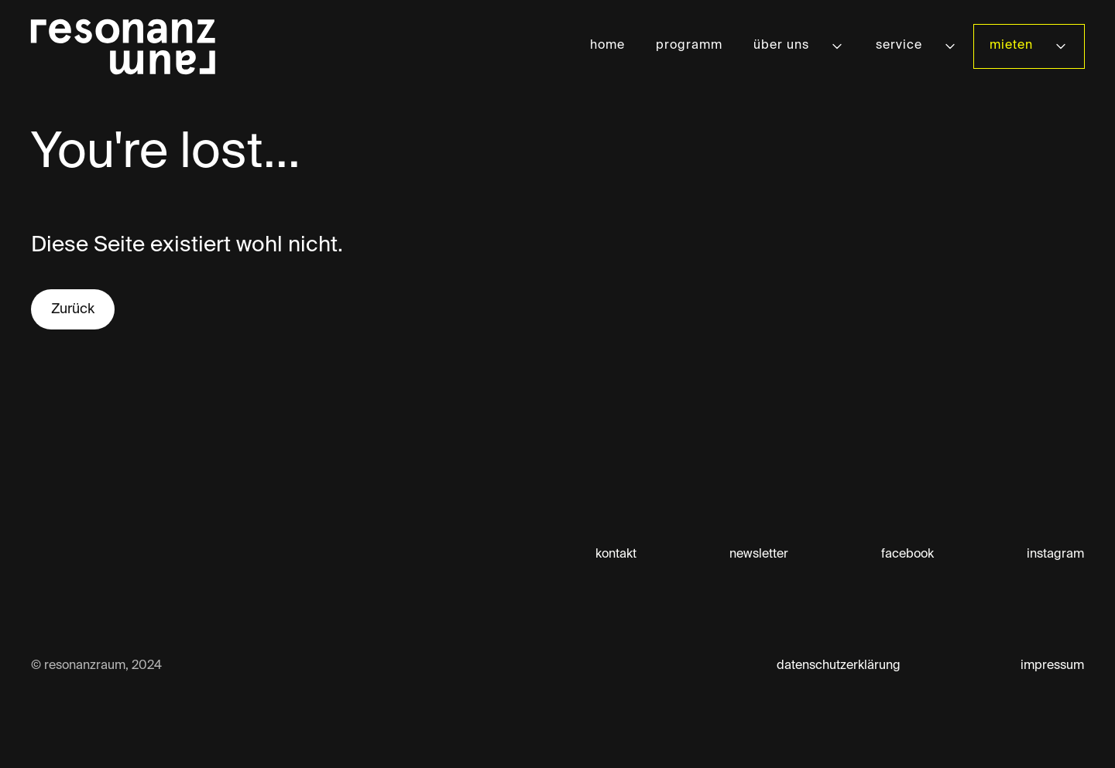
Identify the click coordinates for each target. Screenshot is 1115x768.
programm (689, 45)
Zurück (72, 309)
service (899, 45)
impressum (1052, 666)
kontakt (615, 554)
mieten (1011, 45)
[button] (799, 46)
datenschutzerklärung (839, 666)
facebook (907, 554)
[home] (123, 46)
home (607, 45)
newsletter (758, 554)
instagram (1055, 554)
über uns (781, 45)
